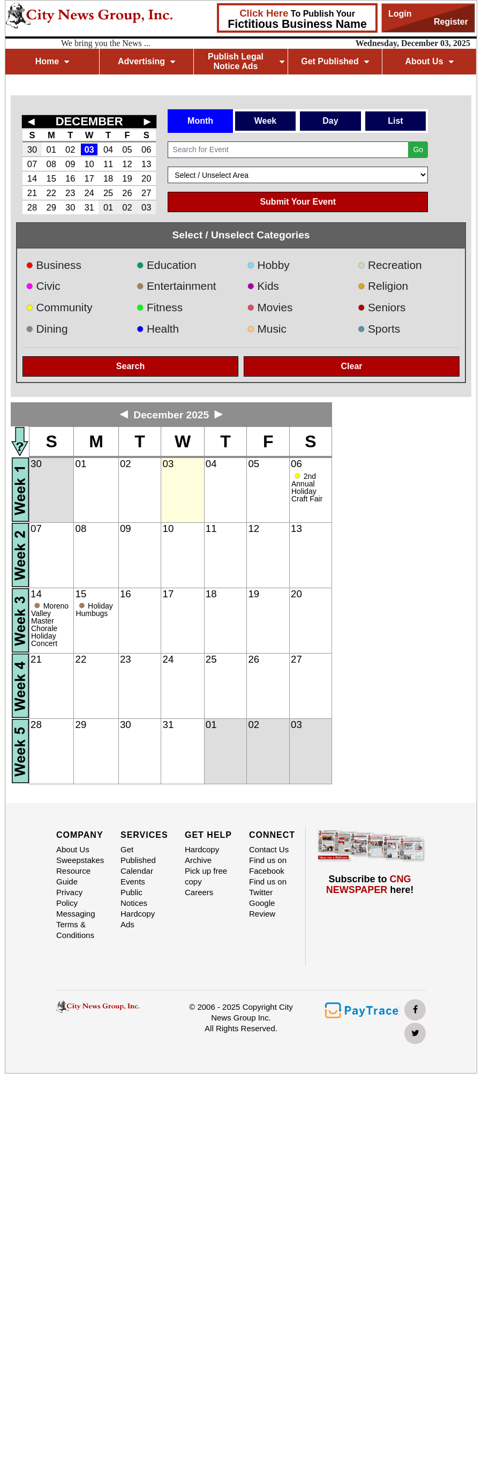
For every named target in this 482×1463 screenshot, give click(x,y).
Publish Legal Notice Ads (246, 61)
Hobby (268, 265)
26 (127, 193)
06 (146, 149)
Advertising (146, 61)
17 (89, 178)
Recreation (390, 265)
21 (32, 193)
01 (51, 149)
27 (146, 193)
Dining (46, 328)
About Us (429, 61)
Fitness (160, 307)
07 (32, 164)
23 (70, 193)
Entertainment (176, 286)
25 (108, 193)
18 (108, 178)
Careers (199, 892)
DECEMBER (89, 121)
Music (267, 328)
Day (330, 120)
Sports (379, 328)
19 (127, 178)
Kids (263, 286)
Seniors (382, 307)
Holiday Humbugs (94, 610)
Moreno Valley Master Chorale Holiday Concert (50, 625)
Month (200, 120)
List (395, 120)
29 (51, 207)
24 (89, 193)
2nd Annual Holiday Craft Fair (306, 487)
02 (70, 149)
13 (146, 164)
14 (32, 178)
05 (127, 149)
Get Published (335, 61)
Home (52, 61)
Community (59, 307)
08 (51, 164)
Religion (383, 286)
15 (51, 178)
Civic (43, 286)
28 (32, 207)
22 (51, 193)
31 (89, 207)
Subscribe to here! (370, 884)
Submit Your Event (298, 201)
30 (32, 149)
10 (89, 164)
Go (418, 149)
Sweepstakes (80, 860)
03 (89, 149)
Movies (269, 307)
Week (265, 120)
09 (70, 164)
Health (158, 328)
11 (108, 164)
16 (70, 178)
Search (130, 366)
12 (127, 164)
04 (108, 149)
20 (146, 178)
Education (167, 265)
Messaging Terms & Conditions (75, 924)
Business (53, 265)
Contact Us (269, 849)
